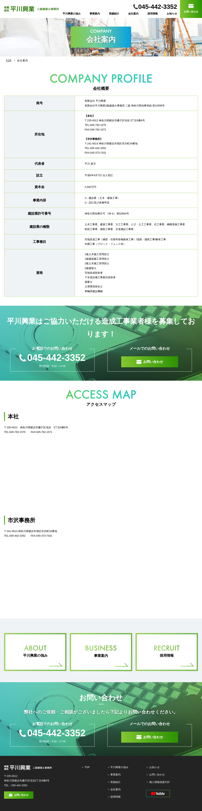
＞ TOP (85, 767)
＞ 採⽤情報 (114, 796)
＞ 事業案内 (114, 774)
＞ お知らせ (153, 767)
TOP (9, 60)
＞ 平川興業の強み (118, 767)
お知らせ (172, 13)
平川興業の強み (72, 13)
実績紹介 (114, 13)
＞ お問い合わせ (155, 774)
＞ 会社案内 (114, 789)
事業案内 (95, 13)
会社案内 (133, 13)
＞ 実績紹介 (114, 782)
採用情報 (152, 13)
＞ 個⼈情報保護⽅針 (158, 782)
